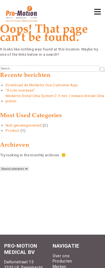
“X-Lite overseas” (20, 90)
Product (12, 130)
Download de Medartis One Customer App (42, 85)
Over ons (61, 255)
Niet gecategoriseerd (24, 125)
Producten (62, 261)
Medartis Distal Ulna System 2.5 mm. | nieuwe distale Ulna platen (55, 98)
